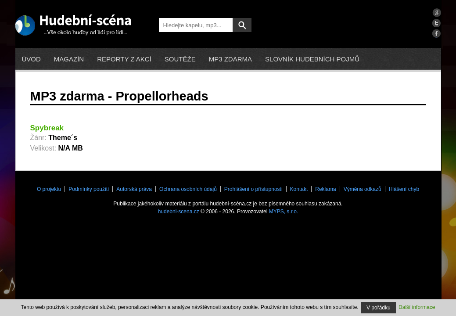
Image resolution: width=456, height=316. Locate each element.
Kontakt (299, 189)
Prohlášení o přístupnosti (253, 189)
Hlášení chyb (404, 189)
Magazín (69, 59)
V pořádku (378, 308)
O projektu (49, 189)
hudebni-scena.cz (178, 211)
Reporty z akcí (124, 59)
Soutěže (180, 59)
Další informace (417, 307)
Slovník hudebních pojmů (312, 59)
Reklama (325, 189)
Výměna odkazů (362, 189)
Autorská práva (134, 189)
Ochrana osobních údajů (188, 189)
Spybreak (47, 128)
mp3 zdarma (230, 59)
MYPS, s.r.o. (283, 211)
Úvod (31, 59)
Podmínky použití (88, 189)
